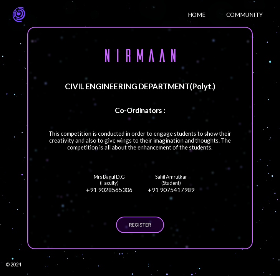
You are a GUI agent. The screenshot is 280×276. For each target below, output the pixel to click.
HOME (196, 14)
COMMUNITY (244, 14)
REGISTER (140, 225)
